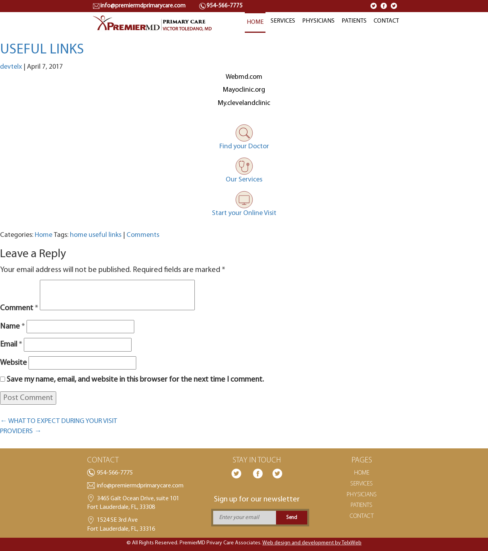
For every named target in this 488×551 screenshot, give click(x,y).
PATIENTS (354, 21)
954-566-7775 (115, 473)
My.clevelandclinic (244, 103)
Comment (19, 308)
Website (13, 363)
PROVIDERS (20, 431)
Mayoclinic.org (244, 90)
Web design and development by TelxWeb (312, 543)
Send (291, 517)
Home (43, 235)
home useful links (95, 235)
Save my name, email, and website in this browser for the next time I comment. (135, 380)
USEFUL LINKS (42, 50)
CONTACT (386, 21)
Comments (142, 235)
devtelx (11, 67)
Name (12, 327)
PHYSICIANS (318, 21)
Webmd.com (244, 77)
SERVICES (283, 21)
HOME (255, 22)
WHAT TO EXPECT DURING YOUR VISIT (58, 421)
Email (11, 344)
